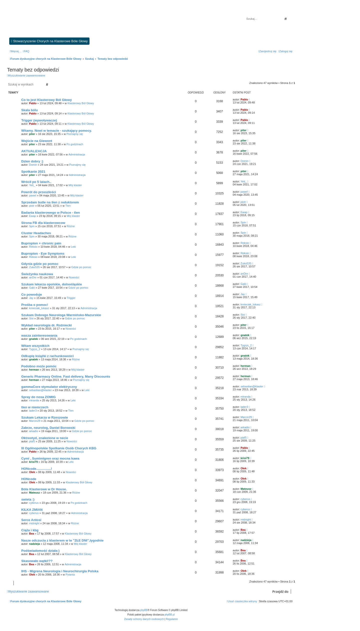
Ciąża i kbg (29, 530)
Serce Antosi (31, 520)
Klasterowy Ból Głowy (81, 103)
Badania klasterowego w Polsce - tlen (50, 212)
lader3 (33, 410)
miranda (34, 400)
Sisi (31, 318)
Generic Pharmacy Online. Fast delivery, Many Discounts (65, 376)
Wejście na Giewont (36, 141)
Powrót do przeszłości (38, 192)
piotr (31, 205)
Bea (31, 533)
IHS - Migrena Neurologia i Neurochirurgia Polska (59, 571)
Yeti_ (32, 185)
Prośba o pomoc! (34, 305)
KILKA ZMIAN (31, 510)
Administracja (76, 154)
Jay (31, 297)
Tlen (67, 205)
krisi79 (33, 461)
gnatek (33, 338)
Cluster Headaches (36, 233)
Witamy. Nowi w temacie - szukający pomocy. (56, 130)
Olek (32, 472)
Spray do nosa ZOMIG (38, 397)
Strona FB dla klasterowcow (43, 223)
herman (34, 369)
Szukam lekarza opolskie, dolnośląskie (51, 284)
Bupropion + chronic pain (41, 243)
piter (32, 133)
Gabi (32, 287)
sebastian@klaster (40, 390)
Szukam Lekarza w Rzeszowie (44, 417)
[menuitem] (26, 51)
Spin (31, 226)
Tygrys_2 (34, 349)
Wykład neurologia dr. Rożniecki (46, 325)
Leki (73, 246)
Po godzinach (74, 144)
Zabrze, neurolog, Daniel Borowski (48, 428)
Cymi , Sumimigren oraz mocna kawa (50, 458)
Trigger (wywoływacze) (39, 120)
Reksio (33, 246)
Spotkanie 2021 (33, 171)
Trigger (71, 297)
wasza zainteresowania (39, 335)
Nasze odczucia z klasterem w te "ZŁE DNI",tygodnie (62, 540)
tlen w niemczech (34, 407)
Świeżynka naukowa (37, 274)
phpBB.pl (169, 614)
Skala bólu (29, 110)
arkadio (33, 431)
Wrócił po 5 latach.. (36, 182)
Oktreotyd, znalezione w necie (44, 438)
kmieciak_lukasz (39, 308)
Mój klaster (75, 185)
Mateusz (34, 492)
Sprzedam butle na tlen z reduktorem (50, 202)
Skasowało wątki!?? (36, 561)
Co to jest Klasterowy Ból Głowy (46, 100)
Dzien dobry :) (32, 161)
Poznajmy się (74, 133)
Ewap (32, 215)
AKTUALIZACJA (34, 151)
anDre (32, 277)
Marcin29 (34, 420)
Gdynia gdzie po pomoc (39, 264)
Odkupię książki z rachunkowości (47, 356)
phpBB (144, 610)
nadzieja (34, 543)
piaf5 (32, 441)
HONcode (28, 479)
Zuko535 (34, 267)
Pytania (70, 574)
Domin (33, 164)
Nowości (74, 277)
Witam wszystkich (35, 346)
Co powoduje (31, 294)
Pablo (32, 103)
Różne (71, 226)
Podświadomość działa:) (40, 551)
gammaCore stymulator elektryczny (49, 387)
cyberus (34, 502)
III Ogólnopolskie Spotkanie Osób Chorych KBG (58, 448)
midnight (34, 523)
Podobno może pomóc (38, 366)
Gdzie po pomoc (81, 267)
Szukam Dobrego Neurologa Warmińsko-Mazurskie (61, 315)
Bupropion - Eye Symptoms (42, 253)
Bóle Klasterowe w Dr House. (44, 489)
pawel (32, 195)
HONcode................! (36, 469)
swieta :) (27, 499)
